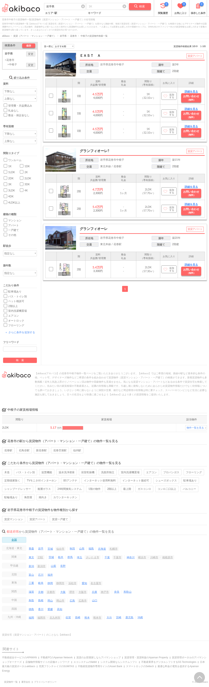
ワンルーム (15, 160)
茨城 (51, 557)
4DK (11, 196)
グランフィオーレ (94, 228)
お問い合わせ (191, 97)
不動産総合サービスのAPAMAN (19, 657)
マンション (15, 220)
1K (9, 166)
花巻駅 (8, 450)
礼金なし (13, 110)
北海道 (102, 548)
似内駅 (77, 450)
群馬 (70, 557)
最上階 (127, 488)
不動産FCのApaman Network (57, 657)
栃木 (60, 557)
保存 (28, 45)
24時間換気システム (69, 488)
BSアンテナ (70, 480)
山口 (94, 600)
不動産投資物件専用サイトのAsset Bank (100, 666)
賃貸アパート (37, 519)
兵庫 (94, 592)
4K (26, 190)
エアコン (13, 315)
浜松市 (72, 583)
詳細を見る (191, 91)
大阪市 (82, 592)
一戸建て (13, 230)
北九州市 (55, 617)
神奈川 (131, 557)
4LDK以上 (14, 202)
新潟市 (41, 566)
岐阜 (40, 583)
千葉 (107, 557)
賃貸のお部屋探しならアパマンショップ (98, 657)
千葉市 (117, 557)
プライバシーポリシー (45, 682)
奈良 (116, 591)
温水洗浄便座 (67, 472)
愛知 (84, 583)
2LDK (27, 178)
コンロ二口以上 (167, 488)
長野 (63, 566)
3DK (27, 184)
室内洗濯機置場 (17, 310)
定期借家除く (12, 480)
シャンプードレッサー (17, 488)
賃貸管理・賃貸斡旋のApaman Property (146, 657)
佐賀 (68, 617)
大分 (109, 617)
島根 (40, 600)
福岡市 (41, 617)
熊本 (87, 617)
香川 (40, 609)
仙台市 (60, 548)
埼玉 (79, 557)
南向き (43, 497)
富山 (31, 574)
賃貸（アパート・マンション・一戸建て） (34, 35)
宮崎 (118, 617)
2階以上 (13, 306)
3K (9, 184)
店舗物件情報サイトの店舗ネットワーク (47, 662)
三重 (31, 583)
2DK (11, 178)
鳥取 (31, 600)
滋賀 (31, 591)
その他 (12, 235)
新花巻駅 (41, 450)
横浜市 (142, 557)
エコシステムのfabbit (85, 662)
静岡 (50, 583)
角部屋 (28, 497)
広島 (72, 600)
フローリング (16, 325)
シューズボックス (166, 480)
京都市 (51, 592)
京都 (40, 592)
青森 (31, 548)
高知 (59, 609)
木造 (7, 472)
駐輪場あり (11, 497)
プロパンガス (171, 472)
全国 (14, 539)
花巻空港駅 (60, 450)
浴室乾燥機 (87, 472)
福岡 (31, 617)
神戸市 (105, 592)
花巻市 (73, 35)
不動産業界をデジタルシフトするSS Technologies (168, 662)
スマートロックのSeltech (140, 666)
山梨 (53, 566)
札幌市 (114, 548)
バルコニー (189, 488)
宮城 (50, 548)
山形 (81, 548)
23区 (40, 557)
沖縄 (140, 617)
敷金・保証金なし (19, 115)
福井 (50, 574)
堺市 (72, 592)
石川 (40, 574)
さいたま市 (92, 557)
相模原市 (167, 557)
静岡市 (60, 583)
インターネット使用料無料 (100, 480)
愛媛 (50, 609)
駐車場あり (15, 291)
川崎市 (154, 557)
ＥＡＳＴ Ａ (90, 55)
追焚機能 (46, 472)
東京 (31, 557)
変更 (30, 54)
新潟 (31, 566)
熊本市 (97, 617)
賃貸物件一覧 (11, 682)
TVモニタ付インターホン (42, 480)
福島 (91, 548)
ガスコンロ (144, 488)
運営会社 (25, 682)
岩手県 (63, 35)
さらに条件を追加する (20, 332)
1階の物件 (94, 488)
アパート (13, 225)
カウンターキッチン (65, 497)
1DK (27, 166)
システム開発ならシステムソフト (118, 662)
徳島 (31, 609)
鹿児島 (129, 617)
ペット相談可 (16, 301)
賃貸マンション (13, 519)
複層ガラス (44, 488)
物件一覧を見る (195, 427)
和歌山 (128, 591)
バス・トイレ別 (17, 296)
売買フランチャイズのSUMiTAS (56, 666)
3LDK (11, 190)
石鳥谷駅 (24, 450)
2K (26, 172)
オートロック (16, 320)
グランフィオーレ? (94, 151)
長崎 (77, 617)
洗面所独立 (107, 472)
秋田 (72, 548)
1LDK (11, 172)
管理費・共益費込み (20, 105)
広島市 (83, 600)
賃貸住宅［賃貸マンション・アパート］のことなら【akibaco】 (37, 634)
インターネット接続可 (135, 480)
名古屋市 (96, 583)
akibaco (6, 35)
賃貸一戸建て (60, 519)
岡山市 (60, 600)
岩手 (40, 548)
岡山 (50, 600)
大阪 (63, 592)
